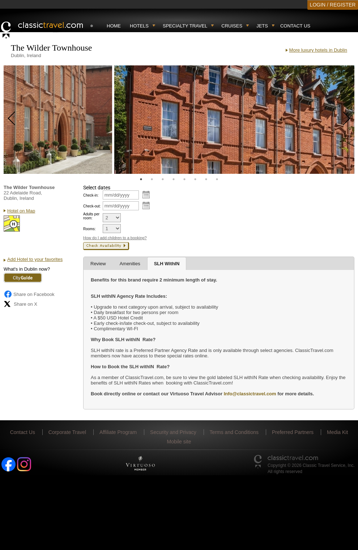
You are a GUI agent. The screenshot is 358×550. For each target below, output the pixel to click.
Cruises (231, 26)
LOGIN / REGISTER (333, 5)
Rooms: (89, 229)
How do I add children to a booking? (115, 238)
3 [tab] (162, 179)
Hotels (139, 26)
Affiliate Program (118, 432)
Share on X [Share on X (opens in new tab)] (20, 304)
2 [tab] (151, 179)
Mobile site (179, 441)
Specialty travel (185, 26)
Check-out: (92, 206)
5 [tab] (184, 179)
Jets (262, 26)
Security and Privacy (173, 432)
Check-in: (90, 195)
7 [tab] (206, 179)
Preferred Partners (293, 432)
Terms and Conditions (234, 432)
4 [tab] (173, 179)
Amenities (130, 263)
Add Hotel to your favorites (35, 259)
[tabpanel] (58, 119)
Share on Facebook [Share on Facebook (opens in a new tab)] (29, 294)
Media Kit (337, 432)
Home (114, 26)
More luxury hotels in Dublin (318, 50)
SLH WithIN (167, 263)
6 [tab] (195, 179)
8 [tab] (217, 179)
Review (98, 263)
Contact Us (295, 26)
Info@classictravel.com (250, 393)
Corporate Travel (67, 432)
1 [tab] (141, 179)
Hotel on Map (21, 211)
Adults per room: (91, 216)
